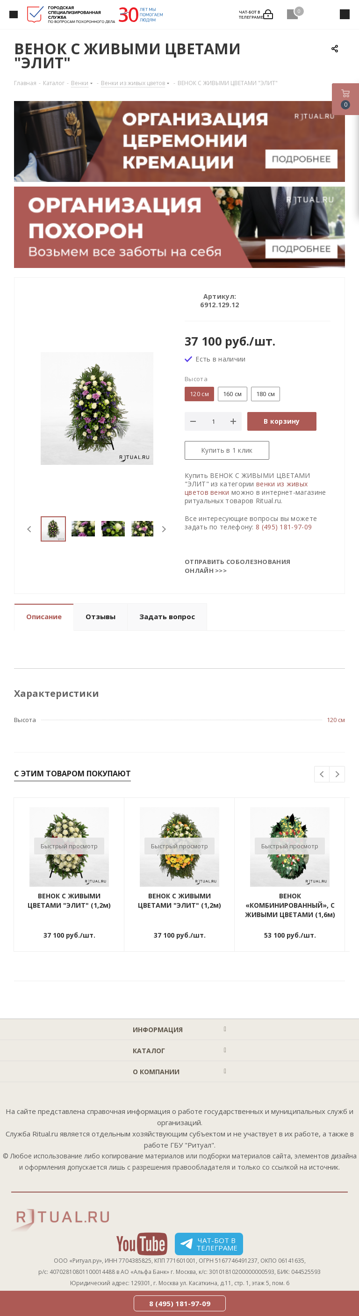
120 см (336, 720)
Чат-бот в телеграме (208, 1244)
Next (164, 529)
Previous (29, 529)
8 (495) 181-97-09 (284, 526)
